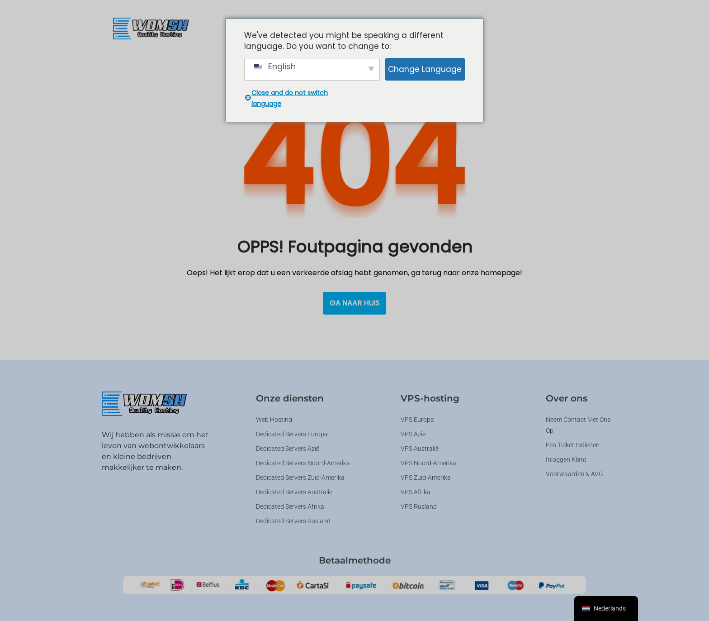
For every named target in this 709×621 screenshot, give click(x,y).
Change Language (425, 69)
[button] (494, 27)
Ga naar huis (354, 303)
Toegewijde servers (494, 27)
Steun (557, 27)
